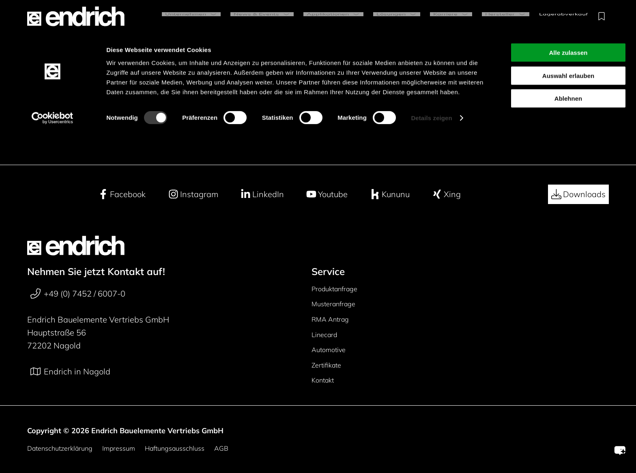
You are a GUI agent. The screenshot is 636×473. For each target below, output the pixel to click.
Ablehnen (568, 65)
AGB (221, 448)
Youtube (327, 194)
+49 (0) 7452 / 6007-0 (77, 293)
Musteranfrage (333, 304)
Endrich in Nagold (70, 371)
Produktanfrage (334, 289)
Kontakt (323, 380)
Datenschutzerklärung (59, 448)
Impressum (118, 448)
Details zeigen (431, 85)
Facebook (122, 194)
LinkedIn (262, 194)
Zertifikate (326, 365)
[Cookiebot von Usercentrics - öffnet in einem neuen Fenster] (52, 85)
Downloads (578, 194)
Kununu (390, 194)
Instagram (193, 194)
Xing (446, 194)
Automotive (329, 350)
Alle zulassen (568, 19)
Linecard (324, 335)
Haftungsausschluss (174, 448)
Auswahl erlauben (568, 42)
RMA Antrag (330, 319)
